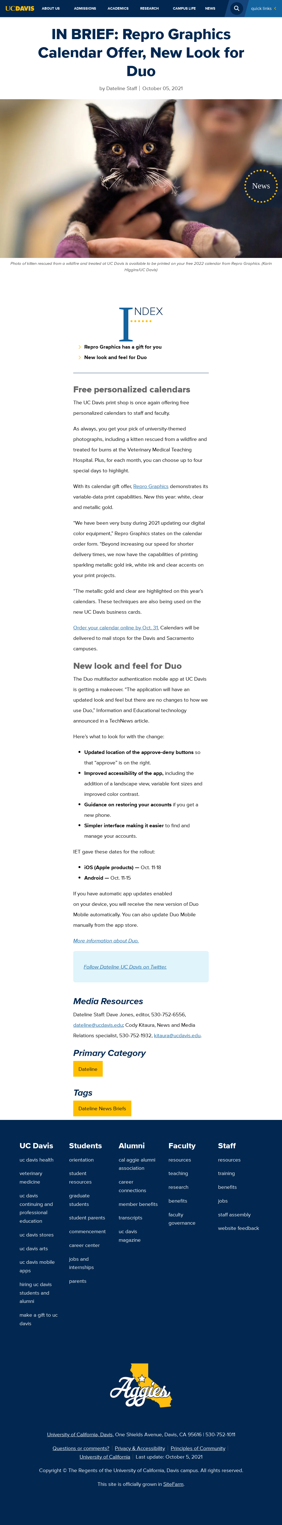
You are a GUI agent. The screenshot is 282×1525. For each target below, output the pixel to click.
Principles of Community (198, 1448)
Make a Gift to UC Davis (39, 1319)
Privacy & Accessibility (140, 1448)
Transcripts (130, 1217)
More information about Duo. (106, 940)
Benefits (178, 1201)
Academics (118, 8)
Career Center (84, 1245)
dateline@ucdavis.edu (98, 1025)
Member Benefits (138, 1204)
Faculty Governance (182, 1219)
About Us (51, 8)
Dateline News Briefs (102, 1108)
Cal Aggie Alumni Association (137, 1164)
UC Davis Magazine (130, 1235)
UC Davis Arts (34, 1248)
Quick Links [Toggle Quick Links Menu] (261, 8)
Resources (180, 1159)
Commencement (87, 1231)
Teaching (178, 1173)
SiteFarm (173, 1484)
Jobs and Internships (81, 1263)
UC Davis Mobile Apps (37, 1266)
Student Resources (80, 1177)
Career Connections (132, 1186)
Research (149, 8)
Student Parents (87, 1217)
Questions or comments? (81, 1448)
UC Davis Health (36, 1159)
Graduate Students (79, 1200)
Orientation (81, 1159)
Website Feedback (238, 1228)
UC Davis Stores (37, 1234)
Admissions (85, 8)
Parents (77, 1281)
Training (226, 1173)
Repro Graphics (151, 486)
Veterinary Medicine (31, 1177)
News (210, 8)
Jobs (223, 1201)
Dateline (87, 1069)
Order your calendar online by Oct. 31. (116, 627)
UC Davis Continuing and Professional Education (36, 1208)
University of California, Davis (80, 1434)
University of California (105, 1457)
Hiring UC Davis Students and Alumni (36, 1292)
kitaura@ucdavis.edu (177, 1035)
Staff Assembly (234, 1214)
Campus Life (184, 8)
